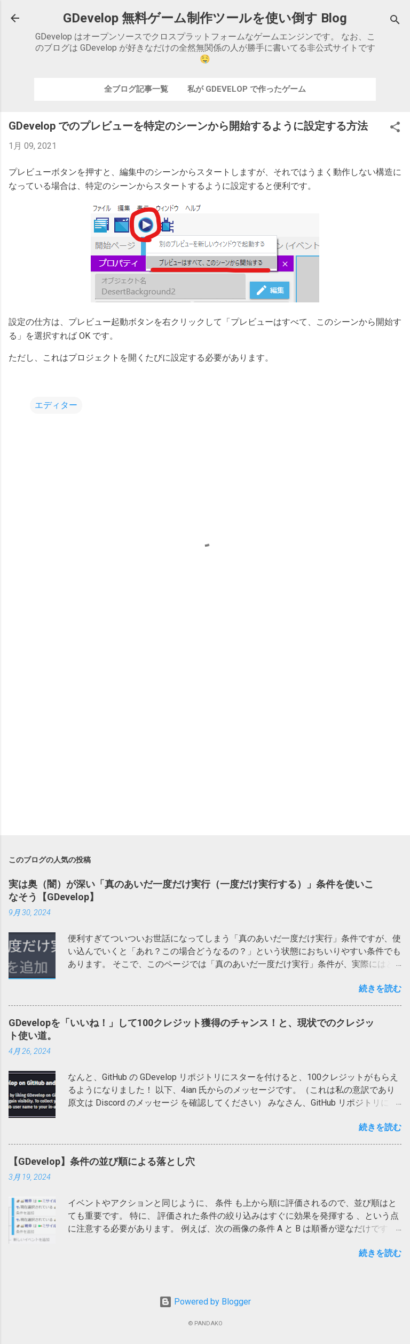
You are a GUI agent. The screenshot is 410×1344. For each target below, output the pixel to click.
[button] (395, 129)
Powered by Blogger (205, 1302)
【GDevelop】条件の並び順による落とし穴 (102, 1161)
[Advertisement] (205, 743)
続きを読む (380, 988)
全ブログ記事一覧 (136, 89)
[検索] (395, 21)
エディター (56, 405)
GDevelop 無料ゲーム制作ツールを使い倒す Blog (205, 18)
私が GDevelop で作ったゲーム (246, 89)
